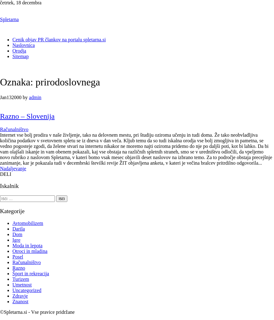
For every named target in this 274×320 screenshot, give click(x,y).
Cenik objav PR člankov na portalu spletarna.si (59, 39)
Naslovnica (23, 45)
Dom (17, 234)
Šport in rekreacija (30, 273)
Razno (18, 268)
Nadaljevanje (13, 168)
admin (35, 97)
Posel (17, 256)
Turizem (20, 279)
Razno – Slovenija (27, 116)
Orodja (19, 50)
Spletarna (9, 19)
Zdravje (20, 296)
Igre (16, 240)
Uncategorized (26, 290)
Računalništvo (14, 129)
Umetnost (22, 284)
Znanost (20, 301)
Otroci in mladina (29, 251)
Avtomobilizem (27, 223)
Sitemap (20, 56)
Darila (18, 228)
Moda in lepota (27, 245)
